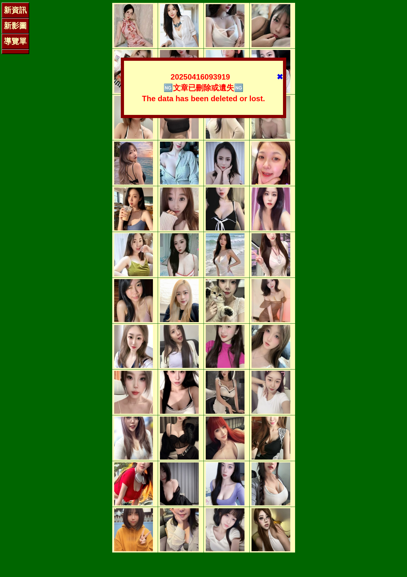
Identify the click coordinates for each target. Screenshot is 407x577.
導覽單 (15, 41)
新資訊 (15, 10)
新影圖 (15, 25)
